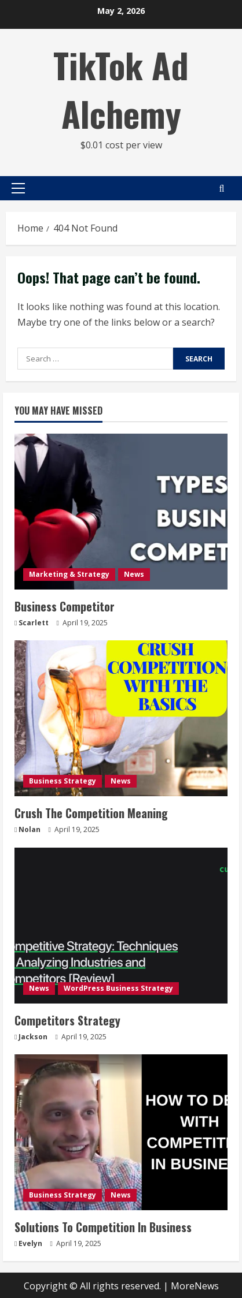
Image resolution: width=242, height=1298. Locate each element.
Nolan (30, 829)
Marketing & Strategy (69, 574)
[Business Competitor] (121, 512)
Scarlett (34, 623)
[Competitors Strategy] (121, 926)
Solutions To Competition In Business (103, 1227)
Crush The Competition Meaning (91, 813)
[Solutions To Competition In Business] (121, 1132)
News (134, 574)
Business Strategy (62, 781)
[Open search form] (222, 188)
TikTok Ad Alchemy (121, 89)
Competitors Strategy (67, 1020)
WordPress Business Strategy (118, 988)
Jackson (33, 1037)
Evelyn (30, 1243)
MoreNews (195, 1286)
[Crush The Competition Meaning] (121, 718)
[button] (18, 188)
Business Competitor (64, 606)
